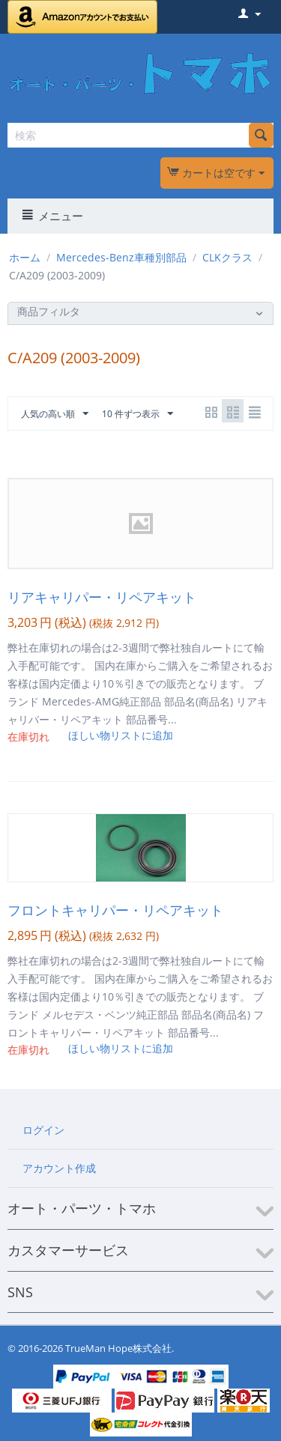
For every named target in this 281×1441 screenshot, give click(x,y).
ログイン (43, 1130)
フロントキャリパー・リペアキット (115, 910)
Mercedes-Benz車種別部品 (121, 257)
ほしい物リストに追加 (120, 735)
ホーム (24, 257)
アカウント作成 (59, 1168)
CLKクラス (227, 257)
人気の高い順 (54, 414)
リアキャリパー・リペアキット (101, 597)
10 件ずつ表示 (137, 414)
